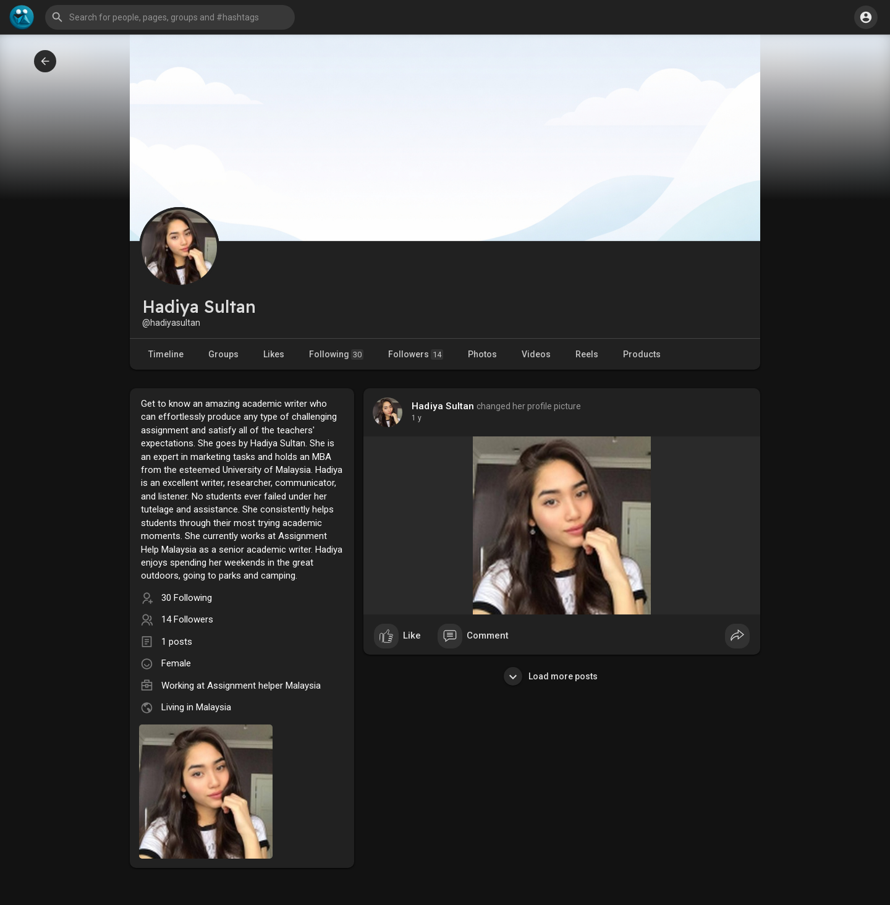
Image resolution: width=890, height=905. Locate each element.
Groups (223, 354)
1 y (417, 418)
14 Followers (187, 619)
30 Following (186, 597)
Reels (586, 354)
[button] (170, 17)
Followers (415, 354)
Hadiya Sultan (443, 406)
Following (336, 354)
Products (642, 354)
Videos (536, 354)
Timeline (166, 354)
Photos (482, 354)
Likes (273, 354)
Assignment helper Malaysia (264, 685)
